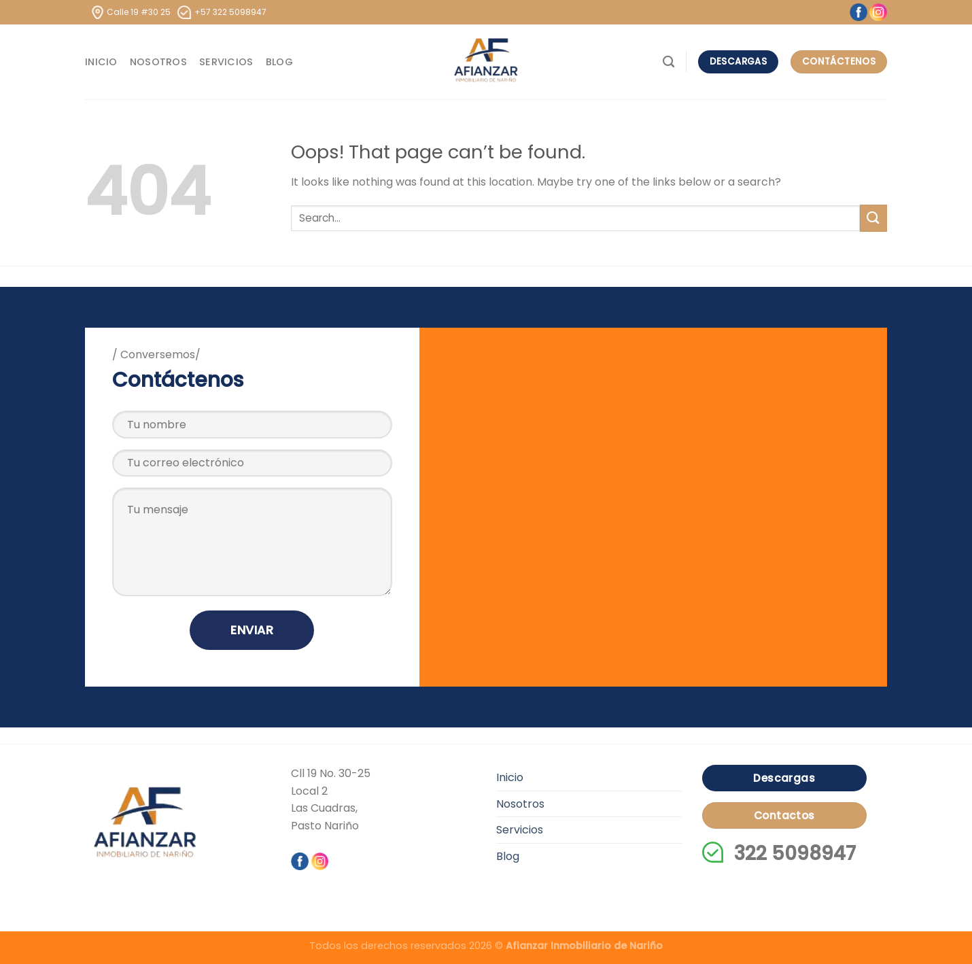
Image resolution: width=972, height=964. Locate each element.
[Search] (668, 62)
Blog (279, 62)
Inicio (101, 62)
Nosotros (158, 62)
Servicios (226, 62)
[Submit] (873, 218)
